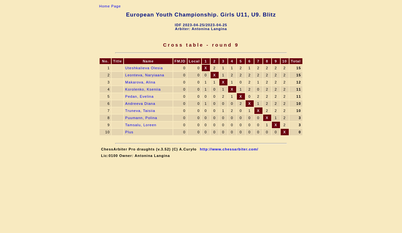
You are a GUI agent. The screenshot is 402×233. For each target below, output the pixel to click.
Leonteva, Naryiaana (144, 75)
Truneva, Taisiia (140, 111)
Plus (129, 132)
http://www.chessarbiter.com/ (229, 149)
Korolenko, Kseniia (143, 89)
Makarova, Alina (141, 82)
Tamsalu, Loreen (140, 125)
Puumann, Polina (141, 118)
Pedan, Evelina (139, 96)
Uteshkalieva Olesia (144, 68)
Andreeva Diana (140, 103)
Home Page (110, 6)
